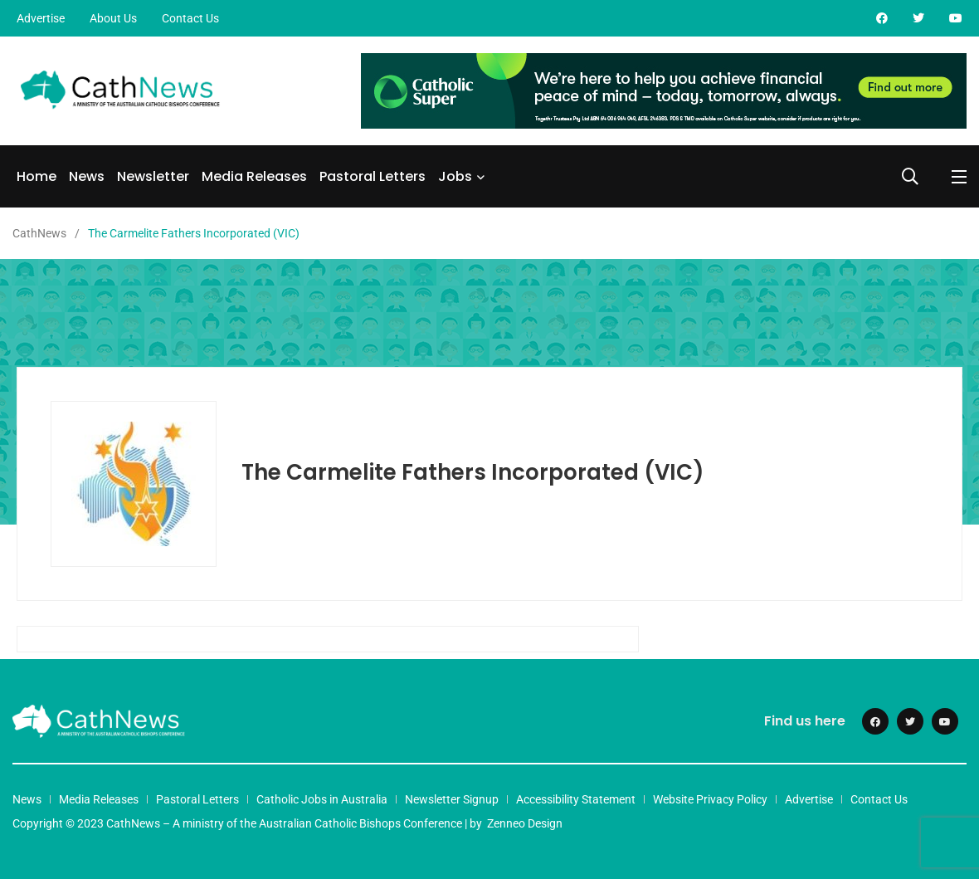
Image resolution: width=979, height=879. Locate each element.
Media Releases (254, 176)
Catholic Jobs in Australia (321, 799)
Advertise (41, 18)
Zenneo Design (525, 823)
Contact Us (190, 18)
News (87, 176)
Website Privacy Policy (710, 799)
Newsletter (153, 176)
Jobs (455, 176)
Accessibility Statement (576, 799)
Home (36, 176)
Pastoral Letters (372, 176)
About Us (113, 18)
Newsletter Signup (452, 799)
